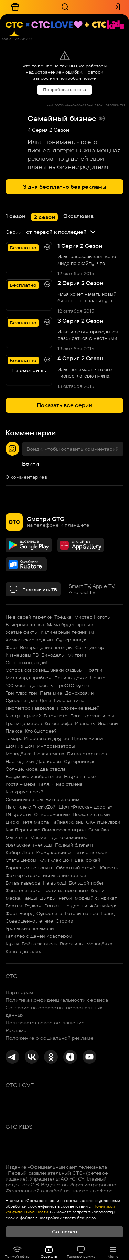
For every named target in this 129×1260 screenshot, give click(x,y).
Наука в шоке (80, 776)
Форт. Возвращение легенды (39, 647)
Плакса (14, 731)
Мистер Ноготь (92, 617)
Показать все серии (64, 405)
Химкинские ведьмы (29, 639)
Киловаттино (69, 700)
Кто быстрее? (41, 731)
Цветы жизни (87, 738)
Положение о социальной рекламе (50, 1038)
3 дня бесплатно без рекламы (64, 186)
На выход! (54, 883)
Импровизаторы (56, 746)
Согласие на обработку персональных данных (54, 1011)
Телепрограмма (81, 1252)
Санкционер (89, 647)
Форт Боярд (20, 913)
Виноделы (53, 655)
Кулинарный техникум (67, 632)
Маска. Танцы (21, 898)
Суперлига (49, 913)
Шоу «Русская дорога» (85, 807)
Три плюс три (21, 693)
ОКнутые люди (103, 822)
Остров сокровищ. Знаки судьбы (44, 670)
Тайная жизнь (67, 822)
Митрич (76, 655)
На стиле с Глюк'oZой (31, 807)
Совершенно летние (29, 921)
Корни (97, 890)
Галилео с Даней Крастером (39, 936)
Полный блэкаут (74, 845)
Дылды (48, 898)
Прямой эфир (17, 1252)
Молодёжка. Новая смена (35, 753)
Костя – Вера (21, 784)
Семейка (98, 829)
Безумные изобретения (33, 776)
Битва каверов (23, 883)
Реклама (16, 1030)
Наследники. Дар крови (33, 761)
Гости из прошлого (65, 890)
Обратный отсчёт (76, 867)
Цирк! (12, 822)
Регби (65, 898)
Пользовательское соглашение (45, 1023)
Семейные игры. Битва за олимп (44, 799)
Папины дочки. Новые (79, 677)
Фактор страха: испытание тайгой (46, 875)
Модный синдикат (96, 898)
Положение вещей (78, 708)
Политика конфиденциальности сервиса (57, 1000)
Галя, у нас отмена (61, 784)
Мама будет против (70, 624)
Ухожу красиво (53, 852)
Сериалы (49, 1252)
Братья (14, 905)
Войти (30, 463)
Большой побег (86, 883)
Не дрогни (75, 905)
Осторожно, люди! (26, 662)
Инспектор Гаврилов (30, 708)
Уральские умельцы (29, 845)
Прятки (94, 670)
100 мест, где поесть (29, 685)
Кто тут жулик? (23, 715)
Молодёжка (99, 943)
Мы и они (17, 837)
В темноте (55, 715)
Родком (33, 905)
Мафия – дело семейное (58, 837)
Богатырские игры (92, 715)
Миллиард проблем (29, 677)
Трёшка (63, 617)
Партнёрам (19, 992)
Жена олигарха (23, 890)
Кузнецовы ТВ (22, 655)
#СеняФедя (104, 905)
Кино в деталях (23, 951)
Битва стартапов (87, 753)
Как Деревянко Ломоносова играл (46, 829)
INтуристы (18, 814)
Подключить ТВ (33, 589)
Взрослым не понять (29, 867)
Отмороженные (52, 814)
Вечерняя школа (25, 624)
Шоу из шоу (20, 746)
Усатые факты (22, 632)
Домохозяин (79, 693)
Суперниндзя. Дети (28, 700)
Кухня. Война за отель (31, 943)
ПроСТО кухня (72, 685)
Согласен (64, 1232)
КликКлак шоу (55, 860)
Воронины (72, 943)
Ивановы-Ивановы (96, 723)
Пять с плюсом (90, 852)
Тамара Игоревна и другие (37, 738)
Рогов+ (52, 905)
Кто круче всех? (24, 791)
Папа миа (51, 693)
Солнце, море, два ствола (36, 769)
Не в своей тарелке (29, 617)
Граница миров (24, 723)
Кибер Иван (19, 852)
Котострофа (58, 723)
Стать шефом (21, 860)
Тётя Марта (35, 822)
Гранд (108, 913)
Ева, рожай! (88, 860)
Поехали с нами (91, 814)
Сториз (64, 921)
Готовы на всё (81, 913)
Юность (109, 867)
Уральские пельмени (30, 928)
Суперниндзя (72, 639)
